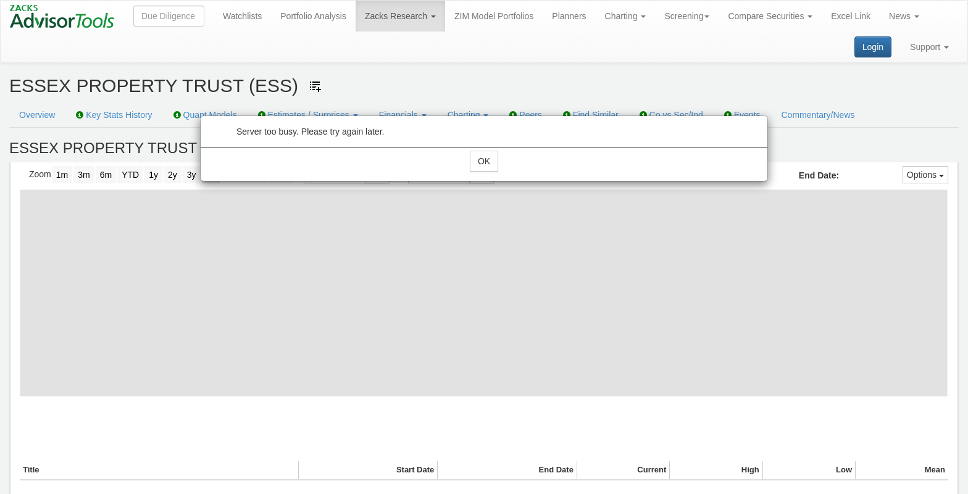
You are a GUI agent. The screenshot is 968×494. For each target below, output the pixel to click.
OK (484, 161)
